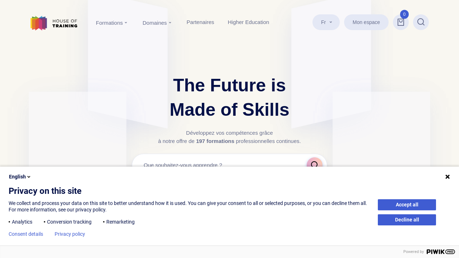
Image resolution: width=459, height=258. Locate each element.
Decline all (407, 220)
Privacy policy (70, 234)
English (20, 177)
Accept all (407, 204)
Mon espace (366, 22)
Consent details (26, 234)
